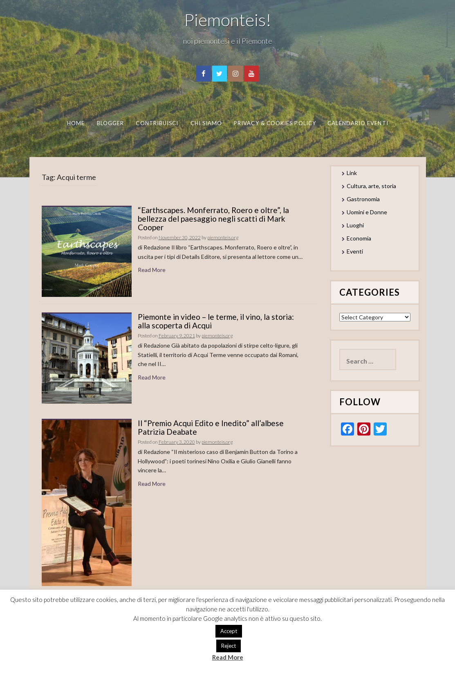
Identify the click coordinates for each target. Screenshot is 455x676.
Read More (152, 269)
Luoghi (355, 225)
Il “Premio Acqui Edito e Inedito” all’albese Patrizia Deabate (211, 427)
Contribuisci (157, 123)
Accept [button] (228, 631)
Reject (228, 645)
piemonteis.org (222, 237)
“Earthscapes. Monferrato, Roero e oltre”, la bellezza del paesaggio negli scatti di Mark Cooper (213, 218)
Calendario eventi (357, 123)
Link (352, 172)
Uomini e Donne (367, 212)
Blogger (110, 123)
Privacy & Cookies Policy (275, 123)
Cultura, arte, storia (371, 185)
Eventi (355, 251)
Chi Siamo (206, 123)
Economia (359, 238)
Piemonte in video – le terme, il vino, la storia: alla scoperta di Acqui (216, 321)
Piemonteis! (227, 19)
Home (76, 123)
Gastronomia (363, 198)
